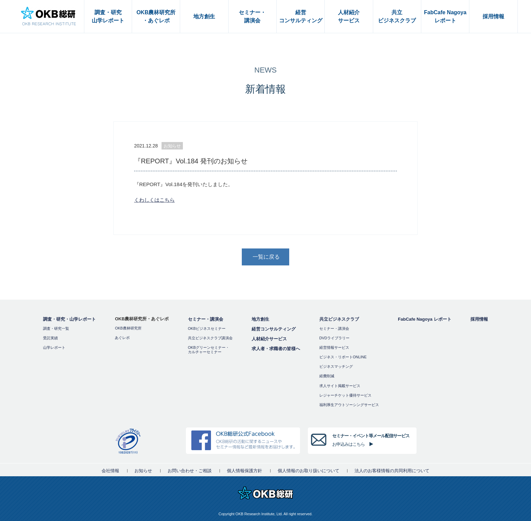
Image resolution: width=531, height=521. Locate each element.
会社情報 (110, 470)
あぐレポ (122, 338)
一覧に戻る (266, 257)
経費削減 (326, 376)
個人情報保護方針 (244, 470)
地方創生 (260, 319)
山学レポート (54, 347)
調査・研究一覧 (56, 328)
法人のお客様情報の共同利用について (392, 470)
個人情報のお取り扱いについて (308, 470)
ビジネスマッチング (336, 366)
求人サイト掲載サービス (339, 386)
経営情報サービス (334, 347)
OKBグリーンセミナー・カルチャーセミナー (208, 349)
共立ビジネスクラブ (339, 319)
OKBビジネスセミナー (207, 328)
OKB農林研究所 (128, 328)
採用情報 (479, 319)
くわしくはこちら (154, 200)
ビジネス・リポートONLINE (343, 357)
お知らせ (143, 470)
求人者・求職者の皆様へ (276, 348)
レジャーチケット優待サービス (345, 395)
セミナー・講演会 (205, 319)
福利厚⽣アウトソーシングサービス (349, 405)
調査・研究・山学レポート (69, 319)
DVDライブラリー (334, 338)
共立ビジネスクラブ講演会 (210, 338)
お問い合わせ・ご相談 (190, 470)
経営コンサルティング (274, 329)
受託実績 (50, 338)
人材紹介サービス (269, 338)
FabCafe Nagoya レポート (424, 319)
